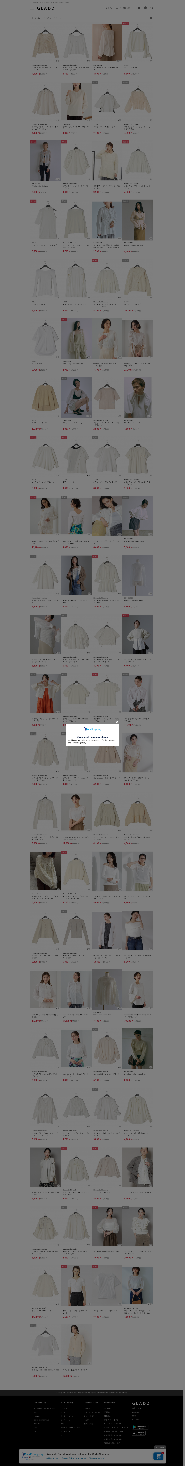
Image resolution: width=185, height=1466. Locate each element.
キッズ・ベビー (66, 1420)
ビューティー (65, 1431)
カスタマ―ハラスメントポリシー (116, 1428)
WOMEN (37, 1416)
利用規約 (107, 1416)
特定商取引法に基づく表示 (113, 1431)
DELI (35, 1431)
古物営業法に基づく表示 (113, 1435)
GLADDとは (88, 1408)
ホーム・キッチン (67, 1416)
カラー (56, 18)
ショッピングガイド (91, 1416)
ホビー (63, 1424)
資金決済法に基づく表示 (113, 1439)
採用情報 (107, 1412)
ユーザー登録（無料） (124, 8)
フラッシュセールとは (92, 1412)
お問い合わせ (88, 1424)
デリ (62, 1435)
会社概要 (107, 1408)
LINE (134, 1416)
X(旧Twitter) (136, 1408)
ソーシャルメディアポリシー (114, 1424)
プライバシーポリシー (112, 1420)
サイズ (46, 18)
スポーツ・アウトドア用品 (70, 1428)
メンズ (63, 1412)
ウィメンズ (65, 1408)
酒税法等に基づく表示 (112, 1443)
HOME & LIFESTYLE (41, 1420)
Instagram (135, 1412)
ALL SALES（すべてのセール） (45, 1408)
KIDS (35, 1428)
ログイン (109, 8)
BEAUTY (37, 1424)
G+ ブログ (135, 1420)
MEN (35, 1412)
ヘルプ (86, 1420)
